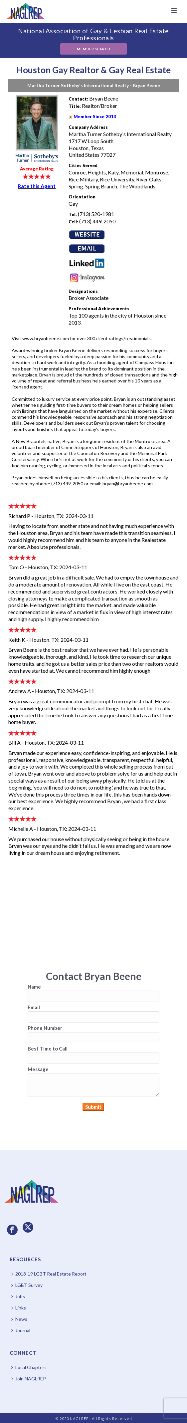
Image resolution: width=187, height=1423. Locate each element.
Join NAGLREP (28, 1378)
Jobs (18, 1296)
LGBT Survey (27, 1285)
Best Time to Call (48, 1049)
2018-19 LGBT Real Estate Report (49, 1274)
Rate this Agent (37, 186)
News (19, 1319)
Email (34, 1007)
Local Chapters (29, 1367)
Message (38, 1069)
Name (34, 987)
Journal (20, 1330)
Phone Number (45, 1028)
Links (18, 1307)
